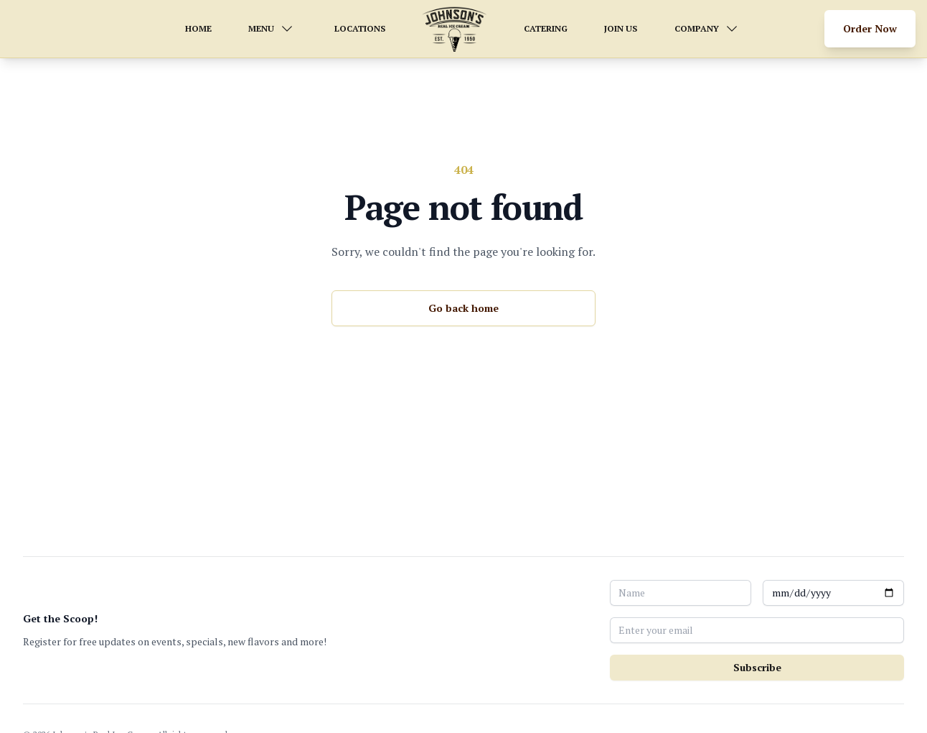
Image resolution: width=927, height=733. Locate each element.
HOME (198, 28)
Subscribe (757, 667)
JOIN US (620, 28)
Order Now (870, 28)
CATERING (546, 28)
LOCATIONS (359, 28)
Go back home (463, 308)
